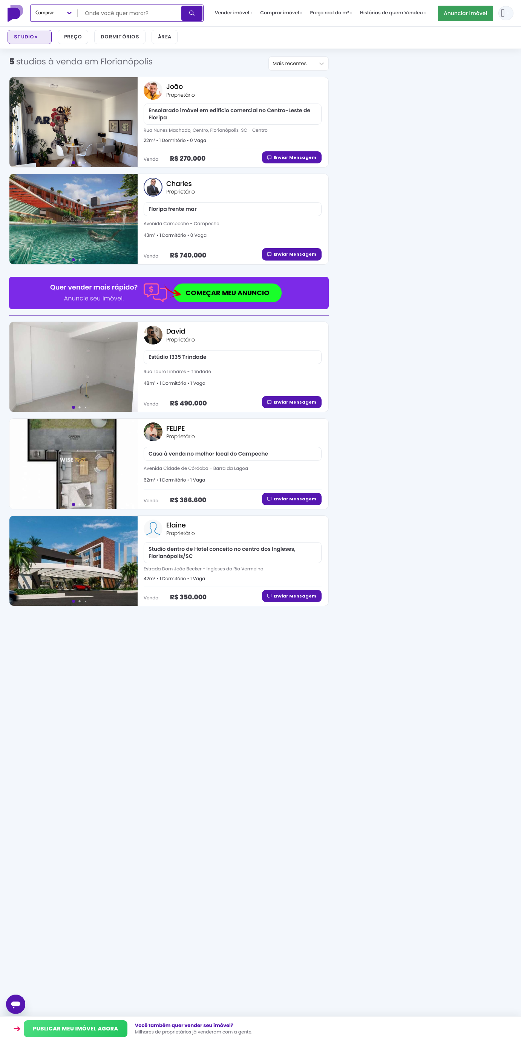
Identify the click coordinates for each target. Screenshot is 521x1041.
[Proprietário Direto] (16, 13)
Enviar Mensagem (291, 157)
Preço (73, 36)
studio (26, 36)
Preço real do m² (330, 13)
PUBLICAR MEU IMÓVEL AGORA (75, 1028)
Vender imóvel (233, 13)
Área (164, 36)
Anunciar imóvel (465, 13)
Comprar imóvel (281, 13)
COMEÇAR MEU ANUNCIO (221, 293)
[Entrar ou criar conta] (505, 13)
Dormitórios (120, 36)
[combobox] (130, 13)
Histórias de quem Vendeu (393, 13)
